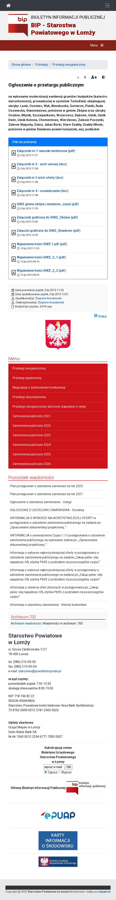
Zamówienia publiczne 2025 (31, 454)
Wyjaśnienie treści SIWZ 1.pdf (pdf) (42, 244)
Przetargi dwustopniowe (29, 397)
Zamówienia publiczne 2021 (31, 416)
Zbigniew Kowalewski (48, 298)
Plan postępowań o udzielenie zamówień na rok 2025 (46, 486)
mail (88, 891)
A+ (94, 77)
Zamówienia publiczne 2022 (31, 425)
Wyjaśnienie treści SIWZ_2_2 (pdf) (41, 270)
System (101, 892)
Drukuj (100, 315)
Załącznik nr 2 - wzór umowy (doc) (42, 164)
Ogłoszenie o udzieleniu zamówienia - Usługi (40, 502)
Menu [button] (97, 45)
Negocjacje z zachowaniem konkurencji (38, 387)
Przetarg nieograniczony (69, 64)
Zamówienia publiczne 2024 (31, 445)
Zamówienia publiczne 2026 (31, 464)
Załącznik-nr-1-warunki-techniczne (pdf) (46, 151)
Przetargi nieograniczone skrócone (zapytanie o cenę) (49, 406)
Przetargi (41, 64)
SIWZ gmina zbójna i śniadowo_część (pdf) (48, 204)
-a (77, 77)
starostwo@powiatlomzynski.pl (39, 671)
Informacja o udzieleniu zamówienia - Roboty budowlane (48, 605)
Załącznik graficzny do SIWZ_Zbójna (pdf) (47, 217)
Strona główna (21, 64)
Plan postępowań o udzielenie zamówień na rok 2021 (46, 494)
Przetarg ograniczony (27, 378)
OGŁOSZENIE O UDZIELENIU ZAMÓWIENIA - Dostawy (47, 510)
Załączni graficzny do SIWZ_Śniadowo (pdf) (48, 230)
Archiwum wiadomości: (26, 623)
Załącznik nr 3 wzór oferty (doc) (40, 177)
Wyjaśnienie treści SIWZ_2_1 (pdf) (41, 257)
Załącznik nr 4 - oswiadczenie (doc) (42, 191)
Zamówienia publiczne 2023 (31, 435)
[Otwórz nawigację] (107, 5)
